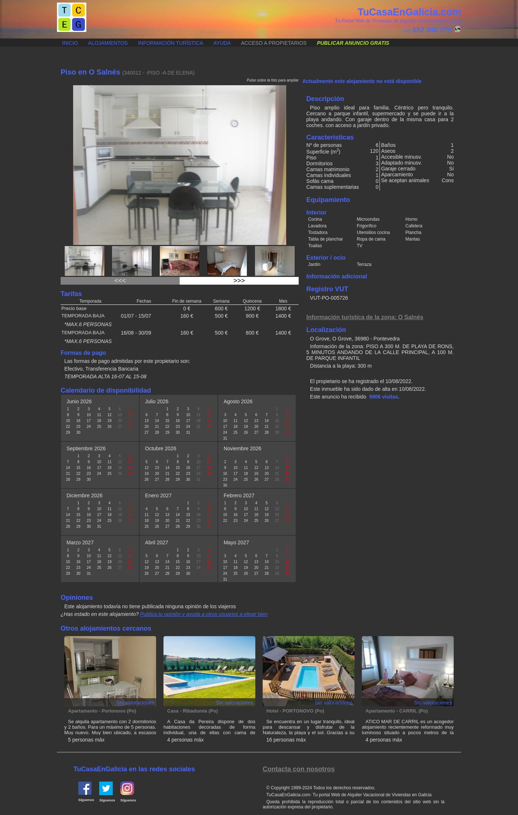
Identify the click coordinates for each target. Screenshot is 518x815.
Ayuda (222, 43)
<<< (120, 280)
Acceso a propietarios (274, 43)
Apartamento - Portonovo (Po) (102, 711)
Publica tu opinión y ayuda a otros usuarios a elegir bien (203, 614)
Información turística (170, 43)
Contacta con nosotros (299, 769)
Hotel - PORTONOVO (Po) (295, 711)
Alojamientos (108, 43)
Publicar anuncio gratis (353, 43)
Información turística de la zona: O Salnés (364, 317)
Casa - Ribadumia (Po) (192, 711)
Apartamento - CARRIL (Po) (397, 711)
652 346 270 (432, 30)
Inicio (70, 43)
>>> (239, 280)
